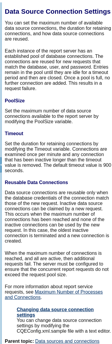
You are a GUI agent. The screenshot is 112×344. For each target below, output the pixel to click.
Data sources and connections (67, 341)
